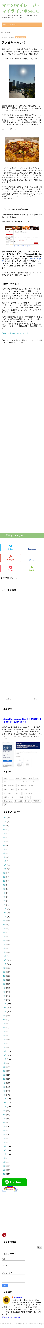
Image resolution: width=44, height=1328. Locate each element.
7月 (4, 833)
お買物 (31, 785)
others (18, 782)
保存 (5, 805)
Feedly (32, 568)
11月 (5, 817)
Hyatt (30, 778)
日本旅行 (27, 801)
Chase (18, 778)
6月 (4, 837)
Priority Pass (26, 782)
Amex (5, 778)
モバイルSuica (28, 793)
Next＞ (36, 699)
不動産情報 (36, 801)
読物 (28, 797)
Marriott (11, 782)
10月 (5, 821)
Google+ (10, 558)
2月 (4, 853)
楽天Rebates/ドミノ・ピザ (22, 246)
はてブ (32, 558)
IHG (36, 778)
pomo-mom (18, 1297)
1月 (4, 857)
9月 (4, 825)
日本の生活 (18, 801)
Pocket (10, 568)
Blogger (41, 1324)
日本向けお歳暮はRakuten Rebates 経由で (17, 333)
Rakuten (35, 782)
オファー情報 (22, 785)
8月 (4, 829)
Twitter (11, 547)
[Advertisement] (22, 368)
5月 (4, 841)
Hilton (24, 778)
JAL (5, 782)
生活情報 (21, 797)
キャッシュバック (9, 789)
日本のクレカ (8, 801)
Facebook (32, 547)
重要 (13, 797)
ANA (11, 778)
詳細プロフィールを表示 (11, 1317)
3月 (4, 849)
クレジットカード (23, 789)
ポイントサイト (8, 793)
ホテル (18, 793)
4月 (4, 845)
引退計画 (6, 797)
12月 (5, 861)
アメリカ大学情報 (9, 785)
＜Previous (7, 699)
